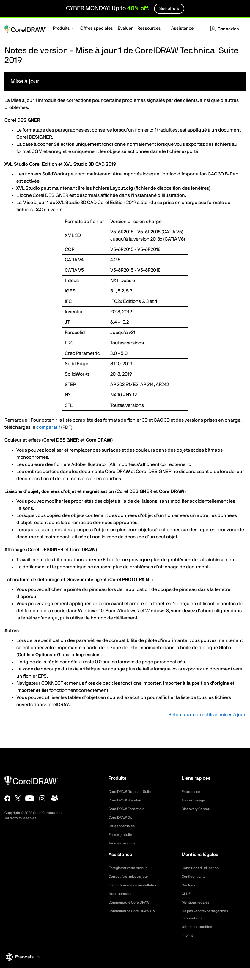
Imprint (188, 935)
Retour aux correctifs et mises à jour (207, 714)
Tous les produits (124, 843)
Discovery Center (198, 809)
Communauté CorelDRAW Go (136, 911)
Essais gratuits (122, 835)
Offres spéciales (124, 826)
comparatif (48, 427)
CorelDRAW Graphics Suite (133, 792)
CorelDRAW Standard (128, 800)
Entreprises (192, 792)
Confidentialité (195, 876)
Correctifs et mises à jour (132, 876)
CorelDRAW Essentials (129, 809)
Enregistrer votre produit (131, 868)
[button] (64, 29)
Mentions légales (197, 902)
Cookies (189, 885)
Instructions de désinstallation (137, 885)
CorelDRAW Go (122, 817)
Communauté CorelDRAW (133, 902)
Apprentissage (195, 800)
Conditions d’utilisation (203, 868)
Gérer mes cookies (199, 927)
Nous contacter (123, 894)
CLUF (187, 894)
